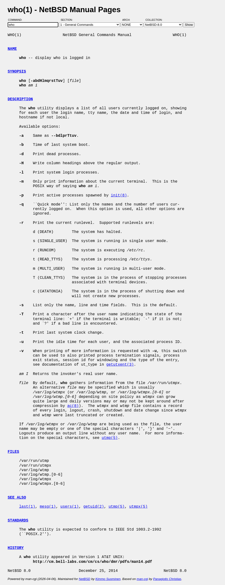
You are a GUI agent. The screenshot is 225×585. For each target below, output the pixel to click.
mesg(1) (48, 506)
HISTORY (16, 548)
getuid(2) (93, 506)
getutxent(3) (120, 364)
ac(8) (73, 406)
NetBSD (84, 579)
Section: (68, 19)
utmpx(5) (138, 506)
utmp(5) (110, 438)
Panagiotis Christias (167, 579)
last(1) (27, 506)
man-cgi (142, 579)
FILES (13, 451)
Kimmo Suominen (107, 579)
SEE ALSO (17, 497)
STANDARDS (18, 520)
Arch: (128, 19)
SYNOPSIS (17, 71)
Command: (16, 19)
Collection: (153, 19)
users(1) (69, 506)
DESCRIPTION (20, 99)
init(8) (119, 195)
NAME (12, 49)
